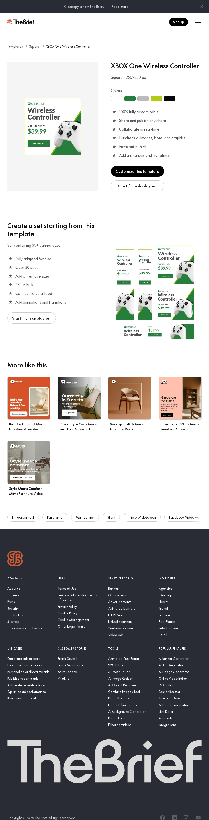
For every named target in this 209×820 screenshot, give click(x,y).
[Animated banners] (129, 599)
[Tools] (129, 640)
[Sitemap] (28, 612)
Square (34, 37)
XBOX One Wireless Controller (68, 37)
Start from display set (137, 177)
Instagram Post (23, 512)
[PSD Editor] (180, 676)
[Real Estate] (180, 612)
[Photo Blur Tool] (129, 689)
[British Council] (79, 649)
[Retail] (180, 626)
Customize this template (138, 162)
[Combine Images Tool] (129, 683)
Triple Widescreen (142, 512)
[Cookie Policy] (79, 604)
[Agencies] (180, 579)
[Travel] (180, 599)
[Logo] (15, 550)
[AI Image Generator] (180, 696)
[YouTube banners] (129, 619)
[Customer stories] (79, 640)
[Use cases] (28, 640)
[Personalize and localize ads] (28, 663)
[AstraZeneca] (79, 663)
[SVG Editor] (129, 656)
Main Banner (85, 512)
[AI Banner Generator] (180, 649)
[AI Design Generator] (180, 663)
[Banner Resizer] (180, 683)
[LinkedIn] (174, 809)
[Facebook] (162, 809)
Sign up (178, 21)
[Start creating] (129, 570)
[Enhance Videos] (129, 716)
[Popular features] (180, 640)
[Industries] (180, 570)
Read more (120, 6)
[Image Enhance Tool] (129, 696)
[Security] (28, 599)
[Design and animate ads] (28, 656)
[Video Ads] (129, 626)
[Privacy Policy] (79, 597)
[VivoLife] (79, 669)
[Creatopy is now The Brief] (28, 619)
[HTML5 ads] (129, 606)
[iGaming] (180, 586)
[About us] (28, 579)
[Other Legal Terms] (79, 617)
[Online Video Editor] (180, 669)
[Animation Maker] (180, 689)
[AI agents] (180, 709)
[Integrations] (180, 716)
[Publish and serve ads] (28, 669)
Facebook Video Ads (185, 512)
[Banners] (129, 579)
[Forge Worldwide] (79, 656)
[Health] (180, 593)
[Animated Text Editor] (129, 649)
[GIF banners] (129, 586)
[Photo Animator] (129, 709)
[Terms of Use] (79, 579)
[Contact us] (28, 606)
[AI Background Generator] (129, 702)
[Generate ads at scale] (28, 649)
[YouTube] (198, 809)
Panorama (54, 512)
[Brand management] (28, 689)
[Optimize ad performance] (28, 683)
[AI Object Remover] (129, 676)
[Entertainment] (180, 619)
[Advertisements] (129, 593)
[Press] (28, 593)
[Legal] (79, 570)
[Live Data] (180, 702)
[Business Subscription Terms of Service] (79, 589)
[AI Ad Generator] (180, 656)
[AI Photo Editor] (129, 663)
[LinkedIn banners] (129, 612)
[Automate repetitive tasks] (28, 676)
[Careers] (28, 586)
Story (111, 512)
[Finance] (180, 606)
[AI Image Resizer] (129, 669)
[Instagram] (186, 809)
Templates (15, 37)
